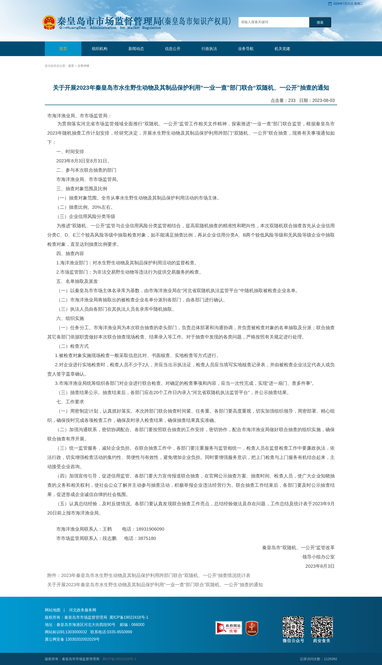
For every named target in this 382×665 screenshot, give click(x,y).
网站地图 (52, 610)
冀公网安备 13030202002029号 (72, 639)
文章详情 (83, 66)
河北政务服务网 (82, 610)
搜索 (320, 22)
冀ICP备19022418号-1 (128, 617)
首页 (63, 49)
